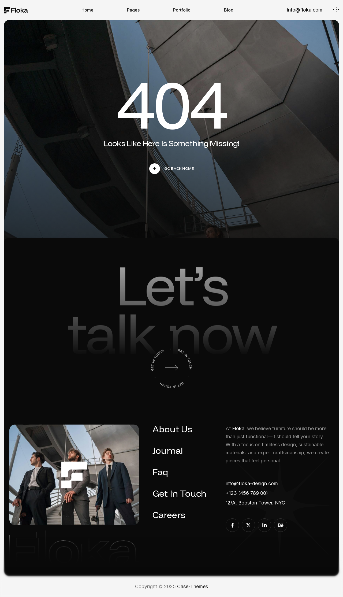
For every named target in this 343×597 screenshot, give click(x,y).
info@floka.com (304, 10)
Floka (238, 428)
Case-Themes (192, 586)
